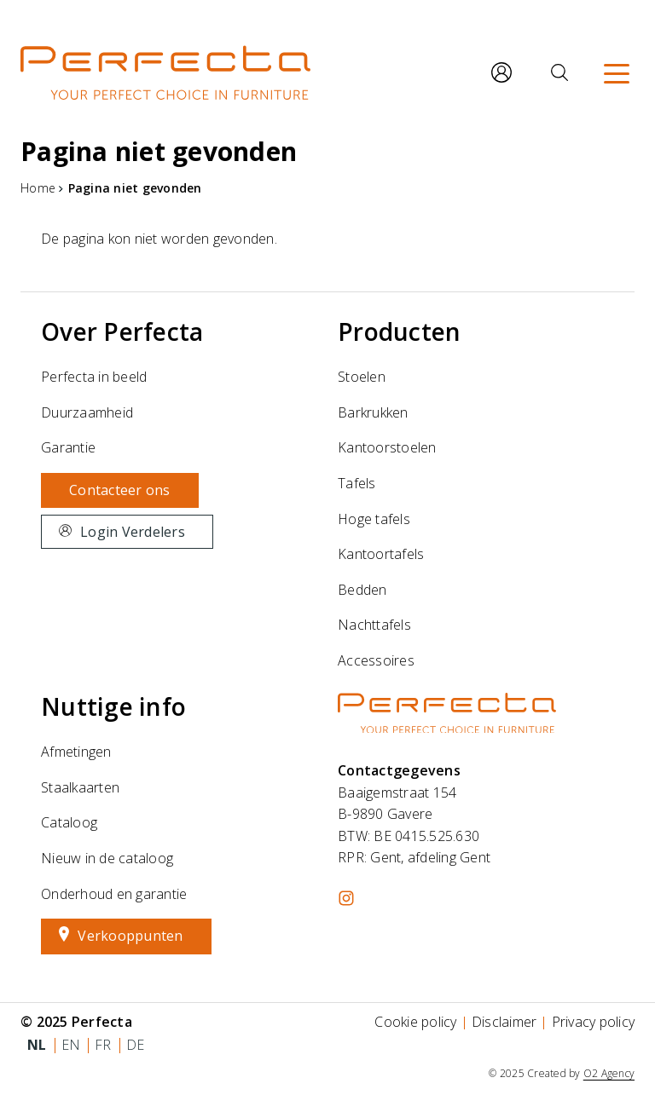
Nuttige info (113, 706)
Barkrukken (373, 412)
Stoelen (361, 376)
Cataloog (69, 822)
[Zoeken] (559, 72)
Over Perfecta (122, 331)
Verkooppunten (130, 935)
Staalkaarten (80, 787)
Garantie (68, 447)
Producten (399, 331)
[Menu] (617, 72)
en (71, 1044)
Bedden (362, 589)
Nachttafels (374, 624)
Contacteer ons (120, 490)
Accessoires (376, 660)
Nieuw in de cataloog (107, 858)
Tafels (357, 483)
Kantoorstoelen (387, 447)
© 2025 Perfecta (76, 1021)
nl (37, 1044)
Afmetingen (76, 751)
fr (103, 1044)
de (135, 1044)
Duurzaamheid (87, 412)
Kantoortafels (381, 554)
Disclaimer (504, 1021)
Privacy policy (593, 1021)
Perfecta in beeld (94, 376)
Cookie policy (415, 1021)
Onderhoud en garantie (114, 894)
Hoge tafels (374, 519)
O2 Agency (609, 1073)
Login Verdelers (132, 531)
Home (37, 188)
